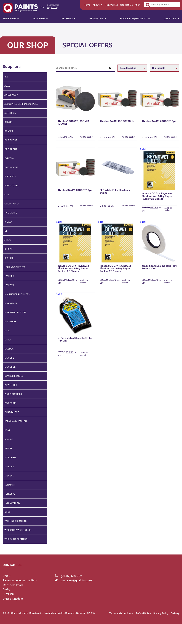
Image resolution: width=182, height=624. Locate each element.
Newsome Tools (13, 376)
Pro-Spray (10, 403)
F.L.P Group (10, 140)
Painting (39, 18)
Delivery (175, 613)
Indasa (8, 221)
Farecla (9, 158)
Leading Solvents (14, 267)
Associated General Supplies (21, 104)
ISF (5, 231)
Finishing (9, 18)
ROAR (7, 430)
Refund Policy (143, 613)
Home (87, 4)
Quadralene (11, 412)
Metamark (10, 321)
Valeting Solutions (15, 521)
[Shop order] (132, 68)
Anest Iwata (11, 95)
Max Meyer (10, 303)
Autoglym (10, 113)
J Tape (7, 240)
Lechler (9, 276)
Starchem (10, 457)
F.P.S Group (10, 149)
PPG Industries (13, 394)
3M (6, 76)
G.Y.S (6, 194)
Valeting (170, 18)
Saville (8, 439)
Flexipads (10, 176)
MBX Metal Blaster (15, 312)
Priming (67, 18)
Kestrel (9, 258)
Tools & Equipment (133, 18)
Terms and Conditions (121, 613)
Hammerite (10, 212)
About (96, 4)
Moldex (9, 348)
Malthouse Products (17, 294)
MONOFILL (9, 367)
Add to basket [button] (86, 137)
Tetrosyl (9, 493)
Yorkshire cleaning (16, 539)
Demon (8, 122)
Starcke (9, 466)
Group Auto (11, 203)
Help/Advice (111, 4)
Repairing (96, 18)
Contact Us (126, 4)
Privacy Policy (160, 613)
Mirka (7, 339)
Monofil (9, 357)
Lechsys (9, 285)
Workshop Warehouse (17, 530)
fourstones (11, 185)
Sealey (8, 448)
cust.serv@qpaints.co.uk (76, 580)
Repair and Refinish (15, 421)
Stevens (9, 475)
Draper (8, 131)
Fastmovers (11, 167)
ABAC (7, 85)
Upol (7, 512)
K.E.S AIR (8, 249)
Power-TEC (10, 385)
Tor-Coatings (12, 503)
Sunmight (10, 484)
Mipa (7, 330)
